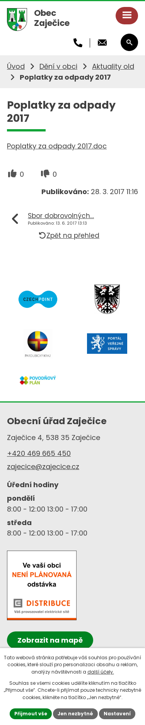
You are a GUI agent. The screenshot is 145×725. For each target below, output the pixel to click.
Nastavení (117, 713)
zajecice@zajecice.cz (43, 466)
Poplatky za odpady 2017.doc (57, 146)
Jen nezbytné (75, 713)
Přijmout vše (30, 713)
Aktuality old (113, 66)
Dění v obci (58, 66)
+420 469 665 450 (39, 453)
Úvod (16, 66)
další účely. (100, 672)
